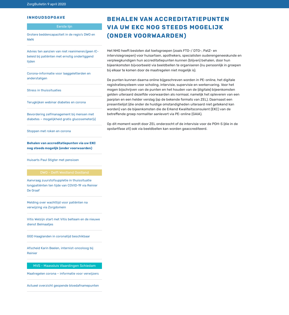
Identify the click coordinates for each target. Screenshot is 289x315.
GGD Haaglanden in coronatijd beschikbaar (58, 236)
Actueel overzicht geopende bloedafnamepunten (63, 285)
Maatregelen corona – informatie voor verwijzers (63, 273)
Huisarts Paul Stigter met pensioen (53, 160)
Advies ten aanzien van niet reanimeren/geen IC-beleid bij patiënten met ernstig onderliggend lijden (63, 56)
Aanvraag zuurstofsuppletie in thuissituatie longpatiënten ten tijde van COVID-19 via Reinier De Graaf (62, 185)
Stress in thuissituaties (44, 90)
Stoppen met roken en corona (49, 131)
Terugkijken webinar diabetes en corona (56, 102)
